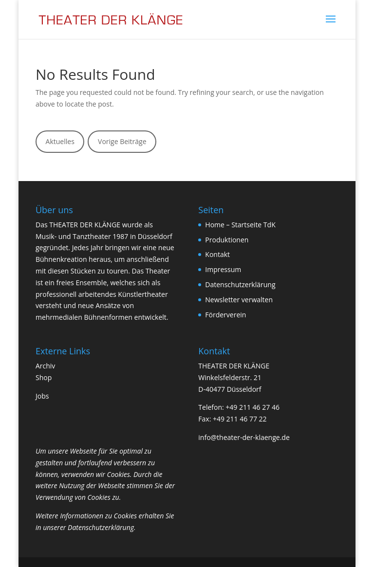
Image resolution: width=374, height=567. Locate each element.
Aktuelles (60, 141)
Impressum (223, 269)
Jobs (42, 396)
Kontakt (217, 254)
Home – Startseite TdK (240, 224)
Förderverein (225, 314)
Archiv (45, 365)
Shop (44, 377)
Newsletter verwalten (239, 299)
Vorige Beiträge (122, 141)
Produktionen (226, 239)
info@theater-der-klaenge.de (243, 437)
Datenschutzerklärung (240, 284)
